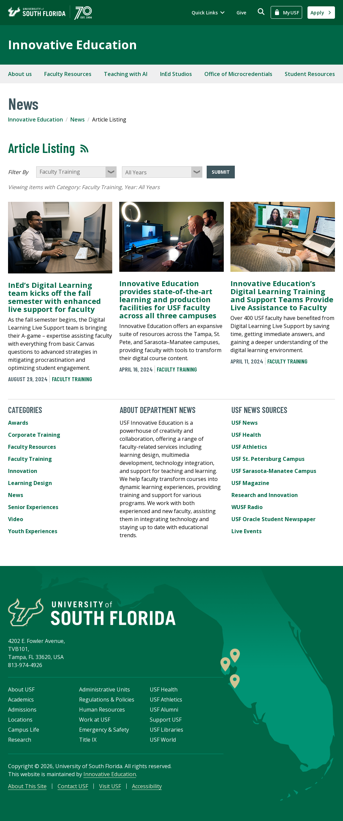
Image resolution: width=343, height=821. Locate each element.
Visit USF (110, 786)
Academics (21, 699)
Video (15, 519)
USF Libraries (166, 729)
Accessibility (147, 786)
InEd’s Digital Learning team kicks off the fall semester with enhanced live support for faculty (54, 297)
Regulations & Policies (106, 699)
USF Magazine (250, 483)
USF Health (246, 434)
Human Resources (102, 709)
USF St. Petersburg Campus (267, 459)
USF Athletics (249, 446)
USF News (244, 422)
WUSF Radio (247, 507)
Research (19, 739)
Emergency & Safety (104, 729)
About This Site (27, 786)
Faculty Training (72, 379)
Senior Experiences (33, 507)
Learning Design (30, 483)
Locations (20, 719)
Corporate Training (34, 434)
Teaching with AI (125, 74)
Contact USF (73, 786)
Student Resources (310, 74)
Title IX (87, 739)
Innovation (22, 471)
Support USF (166, 719)
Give (241, 12)
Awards (18, 422)
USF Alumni (164, 709)
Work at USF (94, 719)
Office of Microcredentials (238, 74)
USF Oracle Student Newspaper (273, 519)
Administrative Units (104, 689)
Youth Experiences (32, 531)
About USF (21, 689)
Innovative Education (72, 44)
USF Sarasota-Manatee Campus (273, 471)
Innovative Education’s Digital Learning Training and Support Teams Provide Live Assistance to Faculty (281, 295)
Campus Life (23, 729)
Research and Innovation (264, 495)
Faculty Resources (67, 74)
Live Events (246, 531)
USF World (163, 739)
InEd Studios (176, 74)
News (77, 119)
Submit (221, 172)
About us (20, 74)
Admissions (22, 709)
